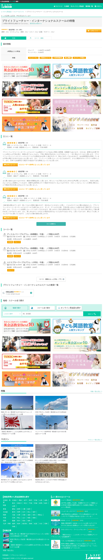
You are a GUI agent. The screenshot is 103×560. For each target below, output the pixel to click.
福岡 (13, 523)
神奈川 (19, 503)
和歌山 (40, 515)
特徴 (13, 38)
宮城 (35, 500)
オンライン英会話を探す (70, 308)
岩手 (25, 500)
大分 (40, 523)
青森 (20, 500)
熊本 (18, 523)
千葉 (30, 503)
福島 (45, 500)
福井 (34, 512)
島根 (34, 517)
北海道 (14, 500)
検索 (66, 6)
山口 (23, 517)
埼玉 (25, 503)
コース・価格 (38, 38)
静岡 (18, 509)
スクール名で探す (43, 308)
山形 (40, 500)
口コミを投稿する (51, 223)
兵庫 (18, 515)
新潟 (13, 512)
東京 (13, 503)
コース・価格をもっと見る (51, 279)
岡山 (18, 517)
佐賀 (35, 523)
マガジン (98, 6)
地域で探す (16, 308)
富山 (28, 512)
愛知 (13, 509)
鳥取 (28, 517)
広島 (13, 517)
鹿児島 (24, 523)
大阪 (13, 515)
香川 (18, 520)
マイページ (58, 6)
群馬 (40, 503)
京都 (23, 515)
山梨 (13, 506)
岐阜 (28, 509)
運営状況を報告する (36, 23)
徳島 (28, 520)
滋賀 (28, 515)
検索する (89, 313)
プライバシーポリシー (18, 555)
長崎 (30, 523)
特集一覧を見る (95, 391)
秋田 (30, 500)
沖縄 (13, 526)
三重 (23, 509)
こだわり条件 (8, 313)
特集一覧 (89, 6)
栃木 (45, 503)
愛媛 (13, 520)
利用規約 (6, 555)
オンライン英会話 (77, 6)
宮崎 (45, 523)
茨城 (35, 503)
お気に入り (94, 31)
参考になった (10, 165)
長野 (18, 512)
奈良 (34, 515)
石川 (23, 512)
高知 (23, 520)
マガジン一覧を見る (94, 439)
